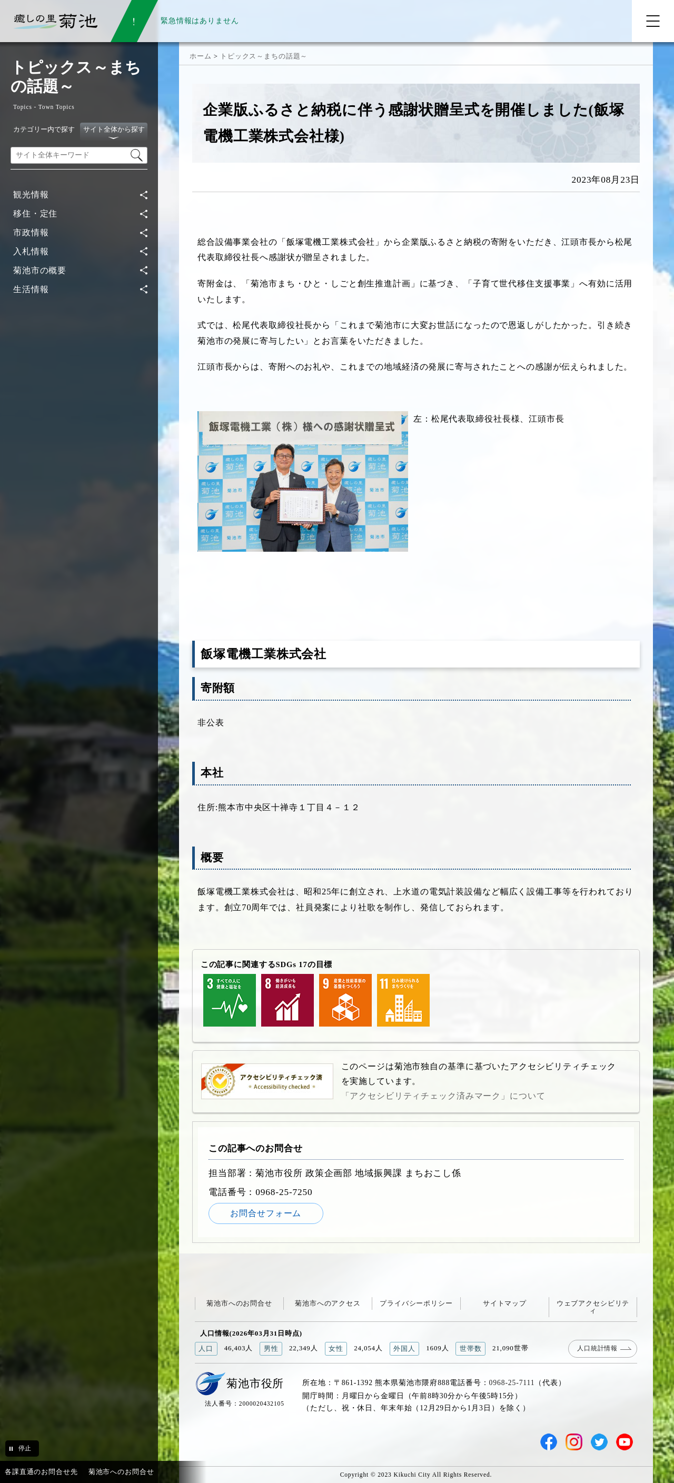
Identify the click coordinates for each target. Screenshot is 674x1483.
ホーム (201, 56)
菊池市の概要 (39, 270)
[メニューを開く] (653, 21)
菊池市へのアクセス (328, 1303)
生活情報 (30, 289)
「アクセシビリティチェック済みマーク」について (443, 1095)
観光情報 (30, 194)
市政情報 (30, 232)
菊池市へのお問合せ (239, 1303)
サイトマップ (505, 1303)
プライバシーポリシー (416, 1303)
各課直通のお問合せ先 (41, 1472)
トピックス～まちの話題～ (264, 56)
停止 (24, 1448)
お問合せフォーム (265, 1213)
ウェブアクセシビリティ (593, 1307)
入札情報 (30, 251)
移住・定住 (35, 213)
